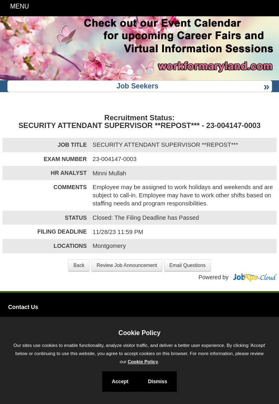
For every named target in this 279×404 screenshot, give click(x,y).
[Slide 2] (139, 73)
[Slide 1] (130, 73)
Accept (120, 381)
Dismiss (157, 381)
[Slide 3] (149, 73)
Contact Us (23, 307)
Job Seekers (137, 86)
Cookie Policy (139, 332)
